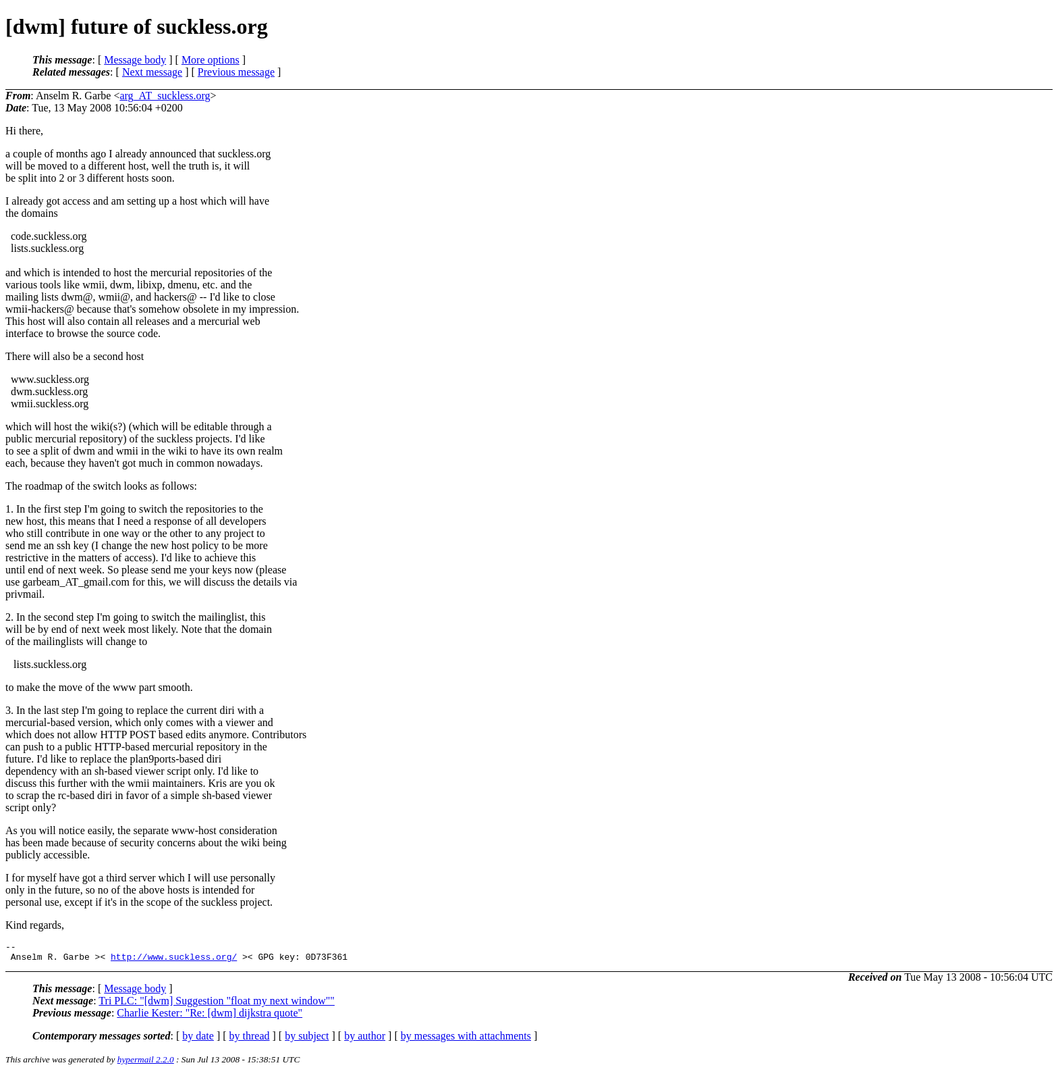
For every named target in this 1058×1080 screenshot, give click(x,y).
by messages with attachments (466, 1040)
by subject (307, 1040)
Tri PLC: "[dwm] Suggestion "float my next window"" (217, 1004)
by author (364, 1040)
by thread (249, 1040)
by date (198, 1040)
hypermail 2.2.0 (145, 1063)
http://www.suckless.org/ (174, 960)
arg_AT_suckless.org (164, 95)
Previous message (236, 72)
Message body (135, 60)
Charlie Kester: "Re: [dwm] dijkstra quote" (209, 1017)
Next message (152, 72)
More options (211, 60)
